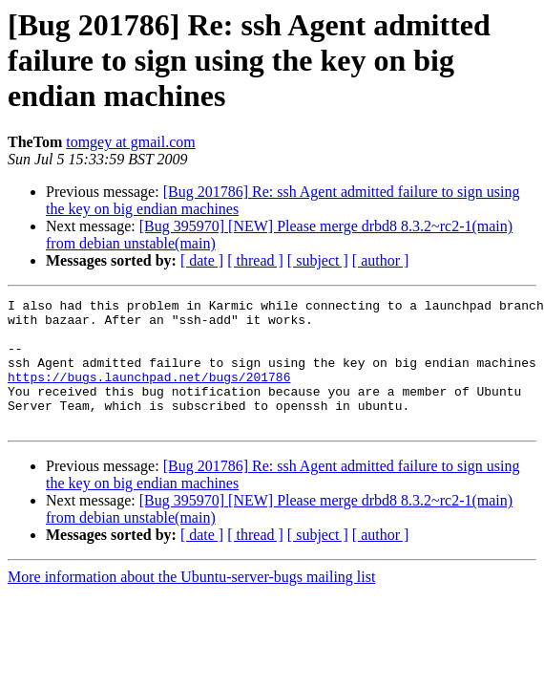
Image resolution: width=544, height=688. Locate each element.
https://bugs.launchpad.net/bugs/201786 (149, 393)
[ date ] (201, 260)
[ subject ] (317, 260)
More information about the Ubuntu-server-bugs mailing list (191, 602)
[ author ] (380, 260)
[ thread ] (255, 260)
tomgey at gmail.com (131, 142)
